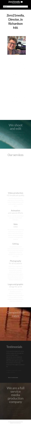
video (15, 225)
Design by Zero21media (13, 421)
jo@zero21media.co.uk (15, 422)
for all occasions (15, 262)
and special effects (15, 211)
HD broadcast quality (15, 194)
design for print (15, 285)
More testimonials (13, 377)
